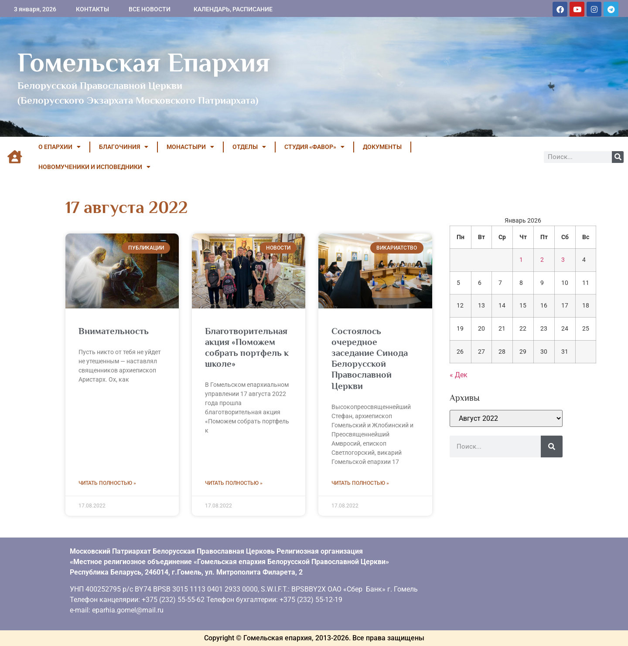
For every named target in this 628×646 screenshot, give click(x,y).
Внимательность (113, 331)
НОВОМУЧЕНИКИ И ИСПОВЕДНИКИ (94, 166)
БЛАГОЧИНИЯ (123, 146)
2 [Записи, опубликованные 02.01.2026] (542, 260)
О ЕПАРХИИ (59, 146)
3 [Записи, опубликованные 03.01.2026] (563, 260)
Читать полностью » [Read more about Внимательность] (107, 483)
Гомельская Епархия (143, 62)
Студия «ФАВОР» (314, 146)
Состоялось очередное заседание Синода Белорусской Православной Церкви (369, 358)
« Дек (459, 375)
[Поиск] (618, 157)
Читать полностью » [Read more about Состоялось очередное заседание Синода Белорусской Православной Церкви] (360, 483)
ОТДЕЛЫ (249, 146)
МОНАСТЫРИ (190, 146)
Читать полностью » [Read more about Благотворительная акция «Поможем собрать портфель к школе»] (234, 483)
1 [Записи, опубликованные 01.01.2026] (521, 260)
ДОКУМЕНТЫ (382, 146)
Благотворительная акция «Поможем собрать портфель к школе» (247, 347)
